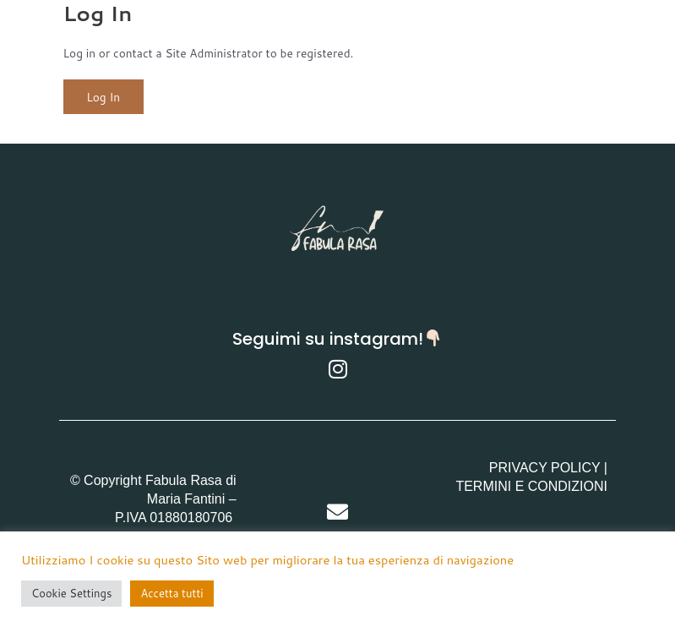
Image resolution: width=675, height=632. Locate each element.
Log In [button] (104, 97)
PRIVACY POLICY (545, 467)
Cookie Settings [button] (71, 593)
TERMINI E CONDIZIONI (531, 486)
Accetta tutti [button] (171, 593)
